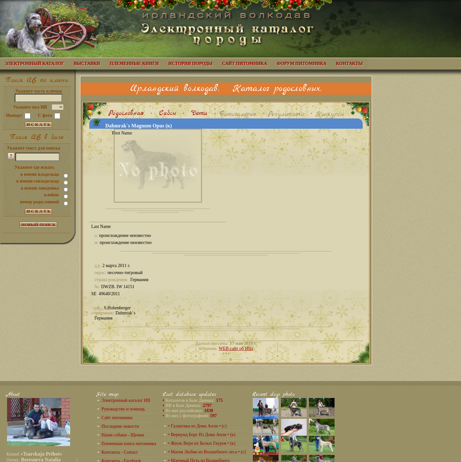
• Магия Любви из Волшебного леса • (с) (207, 452)
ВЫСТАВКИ (87, 63)
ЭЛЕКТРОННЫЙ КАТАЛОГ (34, 63)
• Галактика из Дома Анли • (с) (197, 426)
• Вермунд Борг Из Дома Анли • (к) (201, 434)
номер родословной (39, 201)
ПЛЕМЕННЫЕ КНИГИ (134, 63)
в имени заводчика (40, 188)
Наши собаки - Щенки (122, 435)
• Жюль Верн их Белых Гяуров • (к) (201, 443)
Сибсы (167, 113)
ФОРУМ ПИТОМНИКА (301, 63)
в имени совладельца (37, 181)
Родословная (126, 113)
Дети (199, 113)
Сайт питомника (117, 417)
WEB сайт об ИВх (236, 348)
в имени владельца (39, 174)
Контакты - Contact (119, 452)
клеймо (51, 194)
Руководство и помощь (123, 409)
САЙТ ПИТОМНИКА (244, 63)
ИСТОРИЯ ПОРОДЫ (190, 63)
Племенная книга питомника (128, 443)
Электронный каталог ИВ (125, 400)
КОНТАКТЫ (349, 63)
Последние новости (120, 426)
